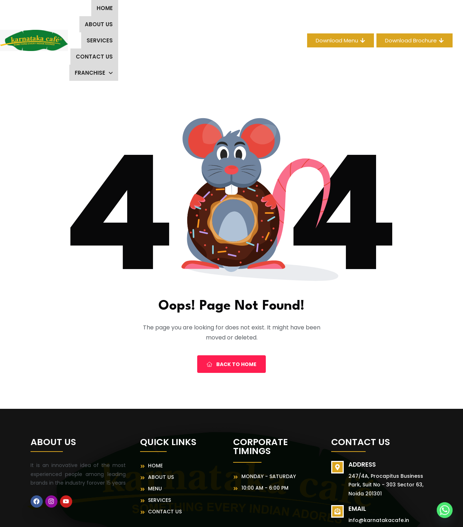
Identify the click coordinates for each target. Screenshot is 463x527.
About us (121, 10)
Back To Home (231, 304)
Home (88, 10)
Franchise (250, 10)
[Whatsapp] (445, 510)
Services (159, 10)
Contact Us (201, 10)
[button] (250, 11)
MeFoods (308, 514)
